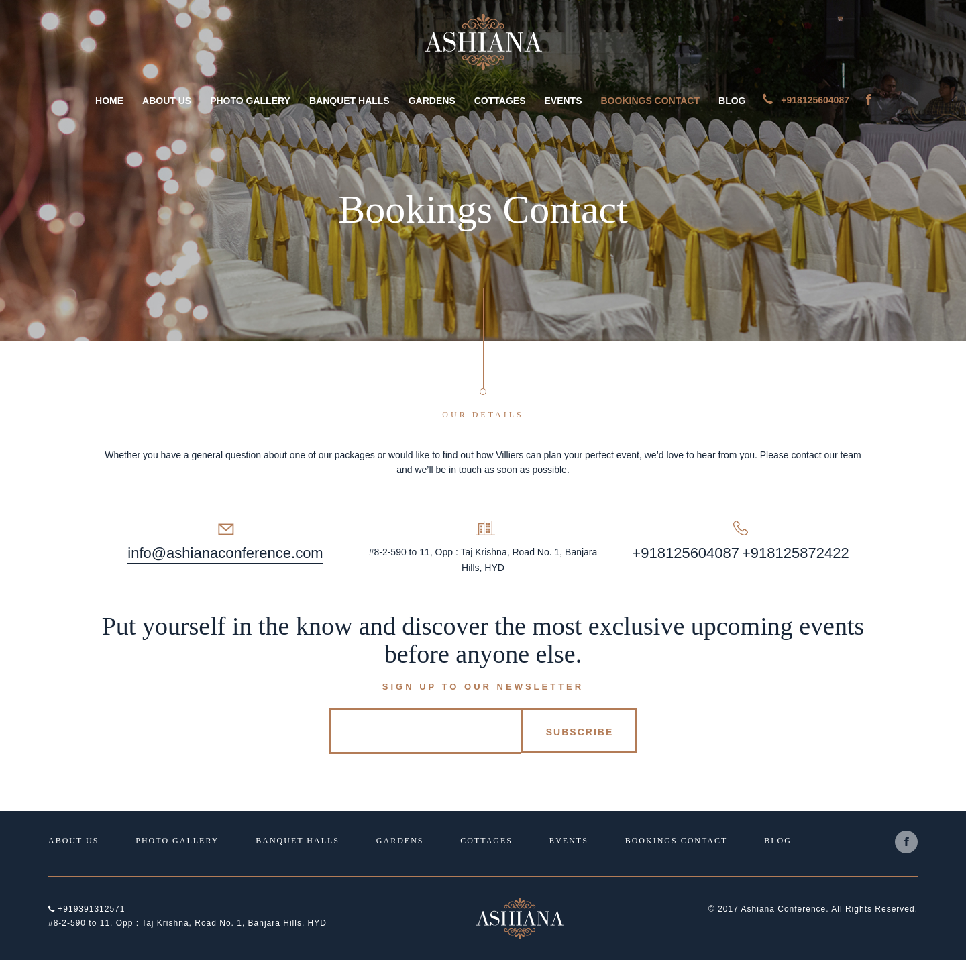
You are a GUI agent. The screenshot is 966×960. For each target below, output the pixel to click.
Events (563, 100)
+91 (754, 553)
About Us (166, 100)
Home (109, 100)
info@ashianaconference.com (225, 553)
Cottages (500, 100)
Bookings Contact (650, 100)
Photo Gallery (250, 100)
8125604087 (698, 553)
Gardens (432, 100)
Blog (731, 100)
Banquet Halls (349, 100)
